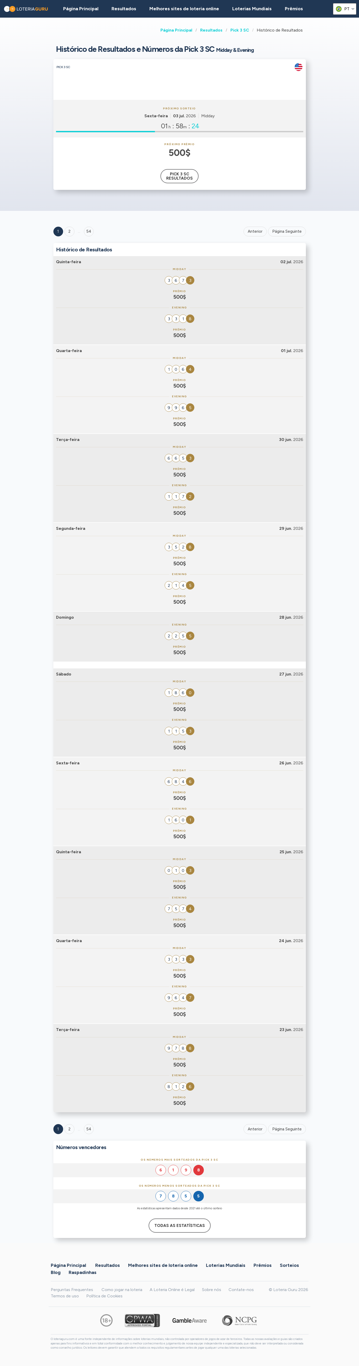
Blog (55, 1272)
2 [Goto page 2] (69, 231)
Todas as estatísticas (179, 1225)
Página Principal (176, 30)
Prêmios (294, 9)
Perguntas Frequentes (72, 1289)
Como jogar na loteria (122, 1289)
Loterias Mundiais (252, 9)
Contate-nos (241, 1289)
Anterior (255, 231)
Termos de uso (65, 1295)
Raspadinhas (83, 1272)
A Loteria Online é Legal (172, 1289)
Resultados (211, 30)
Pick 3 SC (239, 30)
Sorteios (289, 1265)
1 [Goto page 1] (58, 231)
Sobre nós (211, 1289)
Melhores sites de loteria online (184, 9)
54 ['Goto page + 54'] (88, 231)
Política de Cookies (104, 1295)
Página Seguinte (287, 231)
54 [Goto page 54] (88, 1129)
